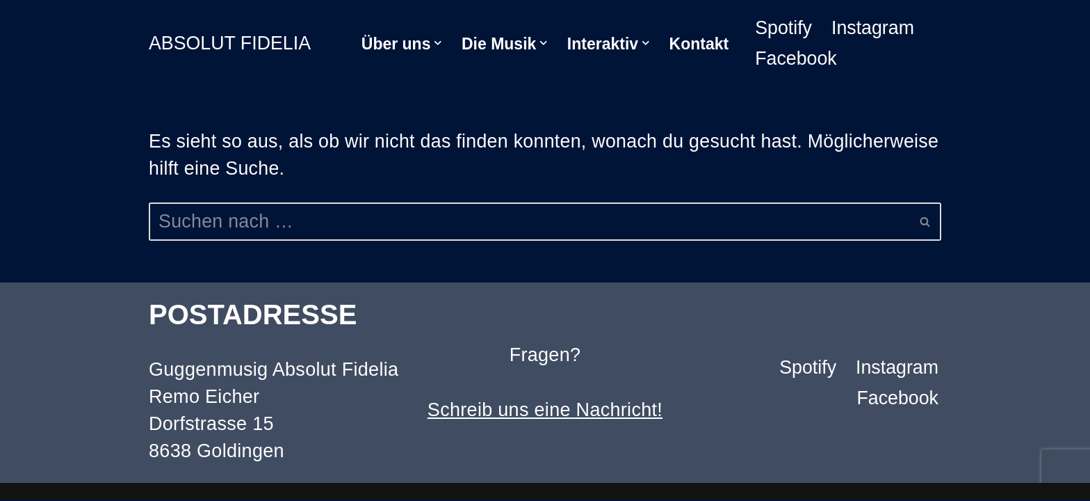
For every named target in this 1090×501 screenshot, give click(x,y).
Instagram (874, 27)
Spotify (784, 27)
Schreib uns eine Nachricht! (545, 411)
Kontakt (699, 44)
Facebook (796, 58)
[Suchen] (529, 222)
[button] (438, 43)
